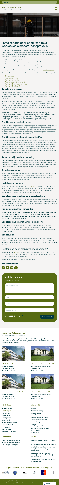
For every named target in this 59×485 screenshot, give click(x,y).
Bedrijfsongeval (6, 411)
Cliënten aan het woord (9, 432)
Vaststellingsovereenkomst (39, 419)
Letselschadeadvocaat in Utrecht (42, 364)
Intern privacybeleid (35, 481)
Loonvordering (35, 422)
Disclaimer (35, 483)
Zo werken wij (6, 427)
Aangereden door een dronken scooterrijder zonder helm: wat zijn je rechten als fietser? (42, 455)
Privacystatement (50, 481)
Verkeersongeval (7, 408)
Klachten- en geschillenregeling (15, 483)
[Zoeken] (55, 2)
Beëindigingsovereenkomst (39, 417)
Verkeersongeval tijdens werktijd (15, 82)
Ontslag (33, 408)
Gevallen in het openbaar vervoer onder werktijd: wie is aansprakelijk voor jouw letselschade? (43, 449)
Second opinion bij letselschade (11, 440)
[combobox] (29, 2)
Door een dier (6, 413)
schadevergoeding (49, 70)
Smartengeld (6, 420)
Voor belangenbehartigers (10, 445)
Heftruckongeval (10, 76)
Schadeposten (6, 418)
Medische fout (6, 415)
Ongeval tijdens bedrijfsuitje (14, 86)
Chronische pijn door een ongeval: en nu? (43, 444)
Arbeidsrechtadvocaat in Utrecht (42, 392)
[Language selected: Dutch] (49, 483)
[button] (56, 8)
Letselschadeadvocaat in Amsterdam (15, 364)
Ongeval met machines (12, 80)
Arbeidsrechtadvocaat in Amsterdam (14, 392)
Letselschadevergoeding (9, 422)
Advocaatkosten (7, 429)
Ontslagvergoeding (37, 411)
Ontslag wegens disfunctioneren (36, 414)
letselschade (32, 186)
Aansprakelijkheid (7, 425)
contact (17, 252)
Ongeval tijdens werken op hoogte (16, 84)
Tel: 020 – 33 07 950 (8, 370)
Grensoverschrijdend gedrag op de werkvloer (40, 429)
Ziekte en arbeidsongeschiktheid (38, 425)
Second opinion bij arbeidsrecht (11, 442)
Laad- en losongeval (11, 78)
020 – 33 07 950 (9, 398)
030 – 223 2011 (38, 370)
